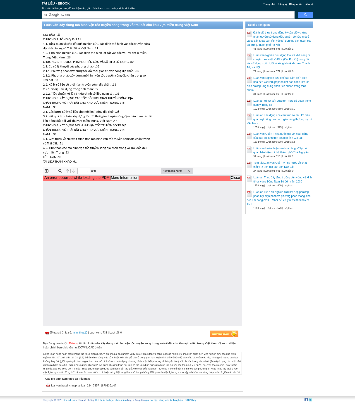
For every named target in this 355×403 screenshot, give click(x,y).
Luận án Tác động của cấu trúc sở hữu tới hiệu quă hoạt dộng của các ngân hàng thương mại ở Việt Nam (279, 119)
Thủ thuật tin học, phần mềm (111, 400)
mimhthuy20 (80, 332)
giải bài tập (151, 400)
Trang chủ (269, 4)
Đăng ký (283, 4)
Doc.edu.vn (69, 400)
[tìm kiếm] (167, 15)
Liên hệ (309, 4)
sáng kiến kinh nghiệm (171, 400)
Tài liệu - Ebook (56, 3)
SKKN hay (191, 400)
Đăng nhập (295, 4)
